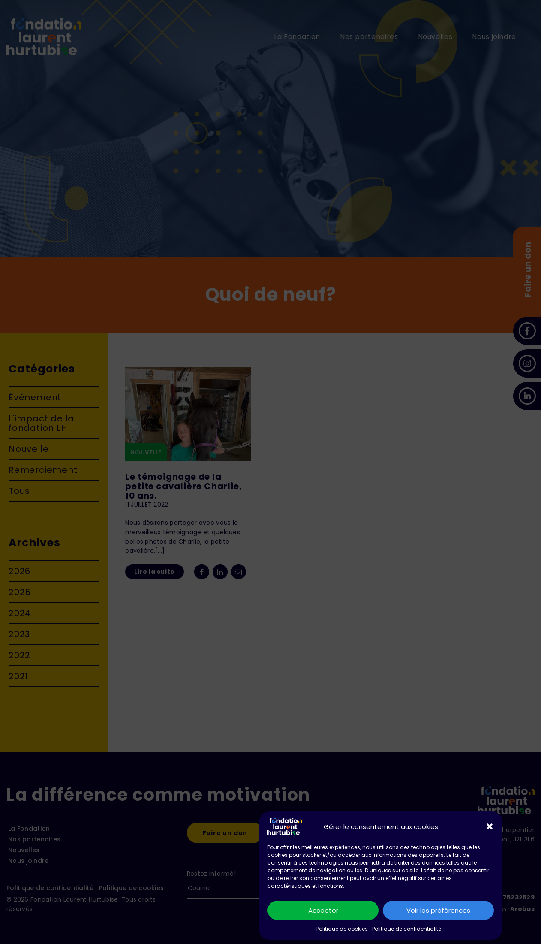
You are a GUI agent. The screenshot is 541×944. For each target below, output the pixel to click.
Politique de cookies (342, 928)
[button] (489, 826)
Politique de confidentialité (406, 928)
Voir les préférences (438, 910)
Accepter (323, 910)
